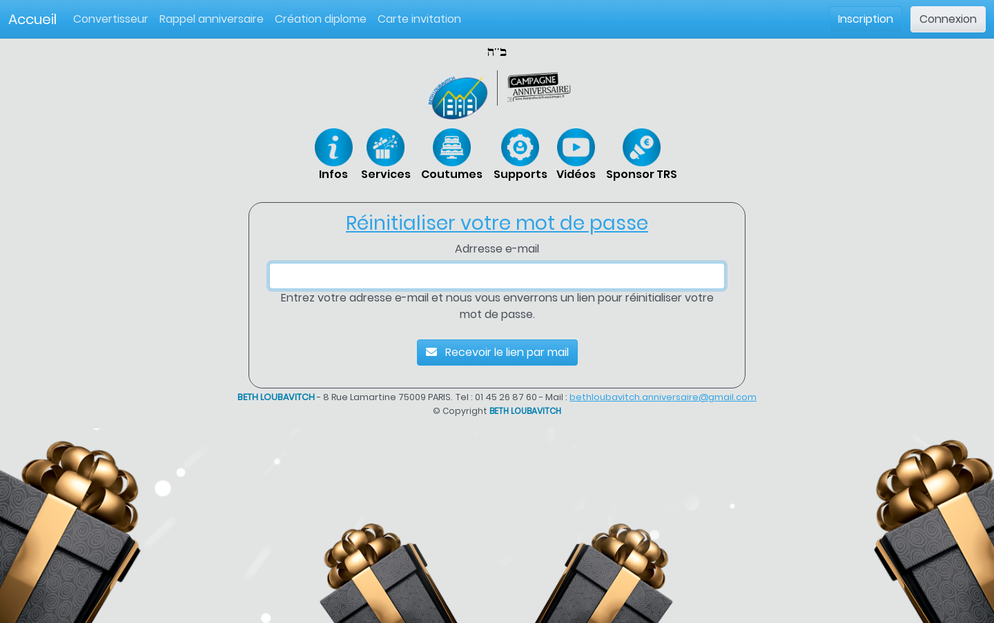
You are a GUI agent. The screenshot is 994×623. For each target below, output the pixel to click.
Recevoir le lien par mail (497, 352)
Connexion (948, 19)
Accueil (32, 19)
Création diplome (321, 19)
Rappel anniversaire (211, 19)
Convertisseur (113, 18)
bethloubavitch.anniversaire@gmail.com (663, 397)
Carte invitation (419, 19)
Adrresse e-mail (497, 249)
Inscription (865, 19)
